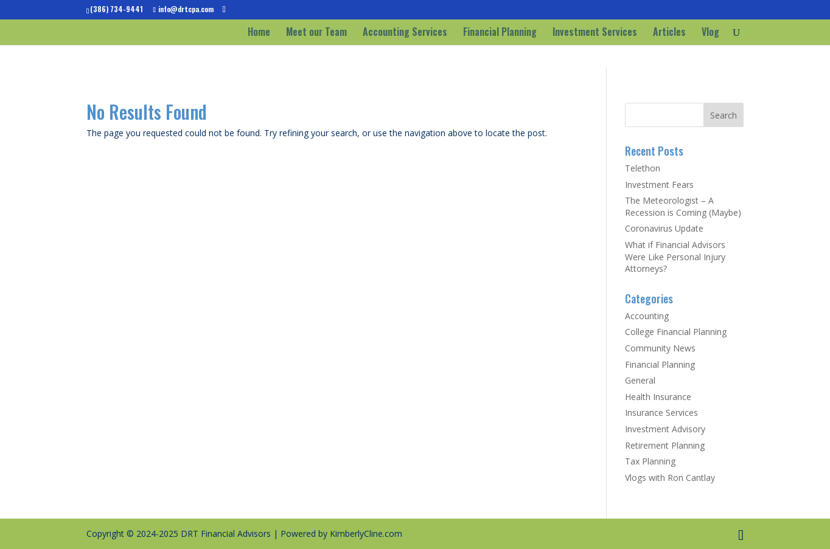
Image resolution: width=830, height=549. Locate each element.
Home (259, 33)
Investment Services (595, 33)
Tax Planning (650, 461)
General (640, 380)
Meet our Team (316, 33)
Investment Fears (659, 184)
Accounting (647, 316)
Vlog (710, 33)
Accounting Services (405, 33)
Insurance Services (661, 412)
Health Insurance (658, 396)
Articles (669, 33)
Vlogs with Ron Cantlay (670, 477)
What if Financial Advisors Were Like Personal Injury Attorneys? (675, 256)
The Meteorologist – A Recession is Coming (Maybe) (683, 206)
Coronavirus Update (664, 228)
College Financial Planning (676, 331)
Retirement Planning (665, 445)
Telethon (642, 168)
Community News (660, 348)
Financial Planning (500, 33)
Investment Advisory (665, 429)
